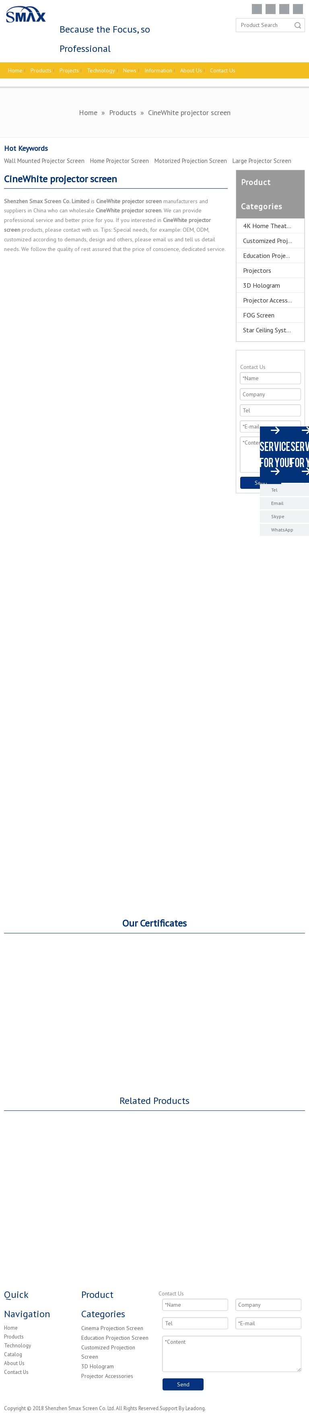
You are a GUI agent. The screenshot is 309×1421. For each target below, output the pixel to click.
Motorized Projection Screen (190, 161)
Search (298, 25)
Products (14, 1336)
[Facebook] (257, 9)
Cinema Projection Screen (112, 1328)
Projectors (257, 270)
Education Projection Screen (114, 1337)
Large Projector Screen (262, 161)
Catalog (13, 1354)
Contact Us (16, 1372)
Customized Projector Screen (273, 241)
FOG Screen (258, 315)
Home (11, 1327)
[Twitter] (284, 9)
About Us (14, 1363)
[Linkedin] (271, 9)
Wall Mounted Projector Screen (44, 161)
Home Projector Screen (119, 161)
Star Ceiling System (269, 330)
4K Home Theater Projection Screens (273, 226)
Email (277, 503)
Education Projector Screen (273, 255)
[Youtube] (298, 9)
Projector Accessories (272, 300)
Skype (277, 516)
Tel (274, 490)
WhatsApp (282, 530)
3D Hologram (261, 285)
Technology (17, 1345)
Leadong (195, 1408)
